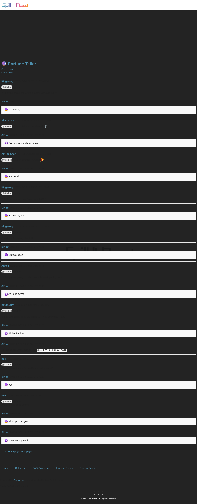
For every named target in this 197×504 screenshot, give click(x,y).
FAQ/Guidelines (41, 468)
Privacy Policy (87, 468)
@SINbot (7, 87)
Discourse (19, 480)
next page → (28, 451)
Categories (21, 468)
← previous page (10, 451)
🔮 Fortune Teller (18, 63)
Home (6, 468)
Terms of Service (65, 468)
